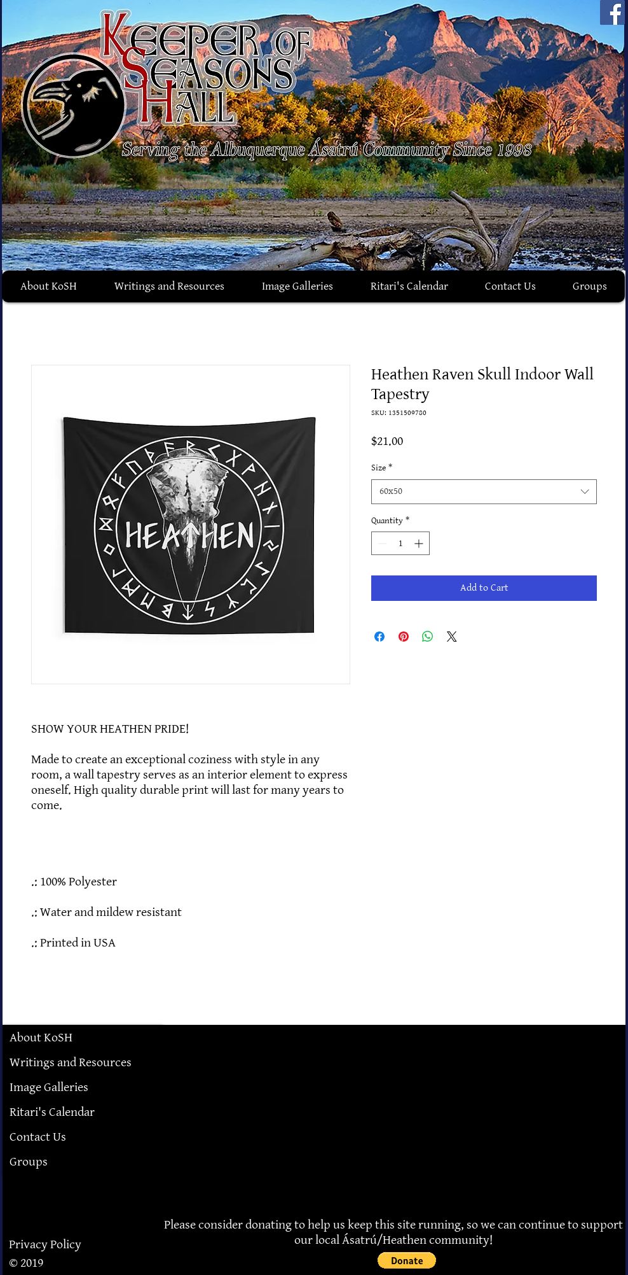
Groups (29, 1161)
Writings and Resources (71, 1062)
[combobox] (484, 491)
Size (381, 467)
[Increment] (420, 543)
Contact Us (38, 1137)
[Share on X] (452, 636)
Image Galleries (49, 1087)
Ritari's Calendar (52, 1112)
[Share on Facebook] (379, 636)
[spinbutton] (400, 543)
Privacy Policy (45, 1244)
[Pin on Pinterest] (403, 636)
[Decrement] (381, 543)
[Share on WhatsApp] (427, 636)
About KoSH (41, 1037)
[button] (407, 1260)
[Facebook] (612, 12)
